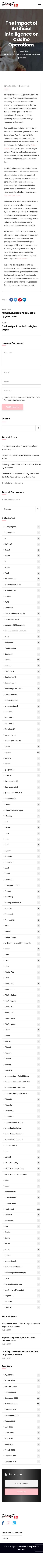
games (22, 752)
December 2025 (22, 1398)
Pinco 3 (22, 1047)
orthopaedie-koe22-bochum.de (22, 943)
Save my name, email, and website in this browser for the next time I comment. (22, 398)
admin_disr (25, 86)
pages (22, 949)
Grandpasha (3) (22, 781)
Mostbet (22, 908)
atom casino (22, 259)
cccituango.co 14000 (22, 688)
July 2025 (22, 1427)
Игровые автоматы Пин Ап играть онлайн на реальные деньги (19, 447)
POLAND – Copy (22, 1162)
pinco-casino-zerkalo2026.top (22, 1082)
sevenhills (22, 1220)
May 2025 (22, 1438)
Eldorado (22, 712)
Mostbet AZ (22, 920)
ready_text (24, 51)
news (22, 925)
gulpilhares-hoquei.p (22, 792)
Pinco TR (22, 1070)
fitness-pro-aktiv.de (22, 740)
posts (22, 1186)
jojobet (22, 850)
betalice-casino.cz (22, 619)
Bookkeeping (22, 648)
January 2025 (22, 1461)
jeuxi (22, 845)
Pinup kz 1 (22, 1105)
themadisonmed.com (22, 1284)
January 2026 (22, 1392)
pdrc (22, 966)
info (22, 821)
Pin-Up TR (22, 1006)
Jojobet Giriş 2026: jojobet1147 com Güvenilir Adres (20, 457)
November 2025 (22, 1404)
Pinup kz (22, 1099)
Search (6, 418)
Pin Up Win (22, 972)
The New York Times (12, 195)
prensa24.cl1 (22, 1191)
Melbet (22, 891)
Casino (22, 659)
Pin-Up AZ (22, 983)
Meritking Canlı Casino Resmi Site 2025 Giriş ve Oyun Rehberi (21, 466)
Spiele (22, 1238)
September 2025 (22, 1415)
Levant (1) (22, 879)
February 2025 (22, 1456)
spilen (22, 1249)
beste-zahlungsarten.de (22, 613)
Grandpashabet (22, 787)
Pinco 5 (22, 1058)
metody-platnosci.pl (22, 902)
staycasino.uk (22, 1261)
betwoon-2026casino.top (22, 625)
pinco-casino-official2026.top (22, 1076)
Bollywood (22, 642)
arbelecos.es (22, 590)
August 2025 (22, 1421)
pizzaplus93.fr (22, 1145)
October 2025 (22, 1409)
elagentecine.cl (22, 706)
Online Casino (22, 937)
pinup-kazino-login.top (22, 1134)
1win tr (22, 550)
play (22, 1151)
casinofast (22, 671)
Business (22, 654)
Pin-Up (22, 977)
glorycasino (22, 769)
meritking (22, 897)
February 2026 (22, 1386)
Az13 (22, 602)
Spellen (22, 1232)
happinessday (22, 798)
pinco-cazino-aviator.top (22, 1087)
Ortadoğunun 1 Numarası (12, 483)
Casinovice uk (22, 683)
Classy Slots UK (22, 694)
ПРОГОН (22, 1307)
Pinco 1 (22, 1035)
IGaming (22, 816)
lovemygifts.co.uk (22, 885)
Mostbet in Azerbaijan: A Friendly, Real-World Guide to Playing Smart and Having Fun (20, 475)
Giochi (22, 764)
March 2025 (22, 1450)
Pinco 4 (22, 1053)
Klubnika (22, 856)
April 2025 (22, 1444)
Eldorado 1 (22, 717)
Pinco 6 (22, 1064)
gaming (22, 758)
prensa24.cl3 (22, 1203)
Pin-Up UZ (22, 1012)
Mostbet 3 (22, 914)
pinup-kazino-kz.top (22, 1128)
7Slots (22, 567)
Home (15, 51)
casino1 (22, 665)
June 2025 (22, 1432)
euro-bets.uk (22, 735)
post (22, 1180)
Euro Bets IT (22, 729)
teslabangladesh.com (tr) (22, 1272)
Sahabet (22, 1215)
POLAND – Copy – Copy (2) (22, 1174)
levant (22, 873)
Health (22, 804)
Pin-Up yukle (22, 1024)
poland (22, 1157)
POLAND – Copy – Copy (22, 1168)
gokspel (22, 775)
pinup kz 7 (22, 1116)
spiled (22, 1243)
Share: (4, 300)
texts (22, 1278)
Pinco (22, 1030)
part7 (22, 960)
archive (22, 596)
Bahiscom (22, 607)
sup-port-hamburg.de (22, 1267)
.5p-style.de (22, 532)
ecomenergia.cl (22, 700)
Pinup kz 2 (22, 1110)
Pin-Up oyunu (22, 1001)
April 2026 (22, 1375)
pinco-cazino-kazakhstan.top (22, 1093)
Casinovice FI (22, 677)
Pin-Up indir (22, 989)
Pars (22, 954)
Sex (22, 1226)
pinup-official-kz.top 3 (22, 1139)
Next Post (5, 323)
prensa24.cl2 (22, 1197)
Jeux (22, 833)
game (22, 746)
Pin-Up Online (22, 995)
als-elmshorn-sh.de (22, 584)
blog (22, 636)
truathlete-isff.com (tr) (22, 1290)
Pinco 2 (22, 1041)
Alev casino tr (22, 579)
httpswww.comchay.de (22, 810)
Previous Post (6, 310)
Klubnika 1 (22, 862)
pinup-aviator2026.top (22, 1122)
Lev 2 (22, 868)
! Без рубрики (22, 527)
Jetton (22, 827)
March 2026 (22, 1380)
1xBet (22, 555)
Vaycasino (22, 1295)
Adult (22, 573)
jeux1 (22, 839)
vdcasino (22, 1301)
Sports (22, 1255)
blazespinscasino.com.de (22, 631)
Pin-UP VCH (22, 1018)
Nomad (22, 931)
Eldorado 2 (22, 723)
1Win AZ (22, 544)
